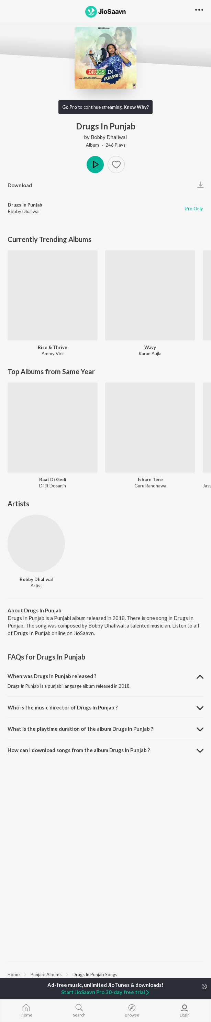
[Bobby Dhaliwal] (36, 543)
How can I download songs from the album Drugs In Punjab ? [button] (79, 750)
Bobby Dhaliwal (109, 137)
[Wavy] (150, 295)
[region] (105, 974)
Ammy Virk (53, 353)
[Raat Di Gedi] (53, 427)
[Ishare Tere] (150, 427)
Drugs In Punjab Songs (95, 974)
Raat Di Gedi (52, 479)
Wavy (150, 347)
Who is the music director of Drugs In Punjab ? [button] (63, 707)
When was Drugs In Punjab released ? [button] (52, 676)
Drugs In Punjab (25, 205)
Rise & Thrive (52, 347)
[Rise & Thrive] (53, 295)
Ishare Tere (150, 479)
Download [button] (20, 185)
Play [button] (95, 164)
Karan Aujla (150, 353)
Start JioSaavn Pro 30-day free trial (105, 992)
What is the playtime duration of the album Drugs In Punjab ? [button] (80, 729)
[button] (116, 164)
